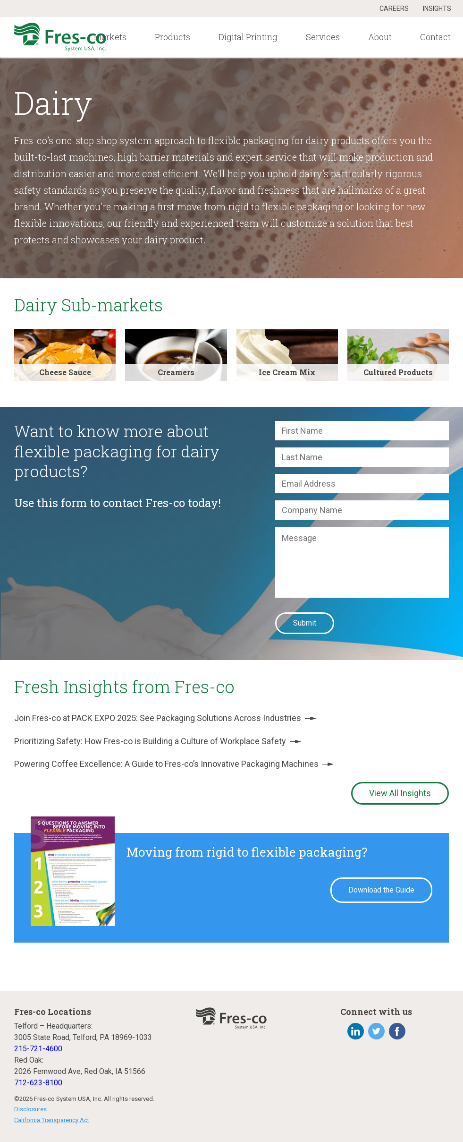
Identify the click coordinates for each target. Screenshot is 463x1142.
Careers (394, 8)
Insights (437, 8)
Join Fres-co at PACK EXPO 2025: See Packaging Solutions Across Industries (165, 718)
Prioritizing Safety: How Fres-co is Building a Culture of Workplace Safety (157, 741)
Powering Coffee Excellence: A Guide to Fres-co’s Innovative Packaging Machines (174, 764)
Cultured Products (398, 372)
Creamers (176, 372)
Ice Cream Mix (287, 372)
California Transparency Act (51, 1120)
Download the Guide (381, 889)
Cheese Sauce (65, 372)
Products (172, 37)
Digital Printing (248, 37)
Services (323, 37)
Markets (110, 37)
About (380, 37)
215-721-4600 (38, 1048)
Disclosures (30, 1109)
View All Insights (400, 793)
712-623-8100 (38, 1082)
